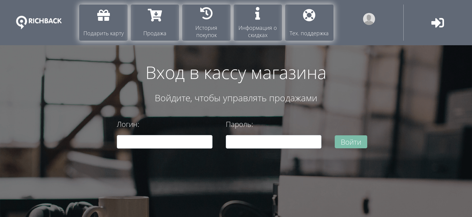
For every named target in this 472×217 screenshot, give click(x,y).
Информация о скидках (257, 23)
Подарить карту (103, 23)
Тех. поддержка (309, 23)
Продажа (154, 23)
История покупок (206, 23)
